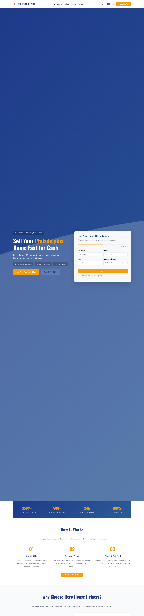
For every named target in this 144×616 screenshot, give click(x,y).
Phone (105, 250)
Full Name (81, 250)
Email (79, 259)
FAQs (81, 4)
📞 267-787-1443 (108, 4)
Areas (74, 4)
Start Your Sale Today (72, 575)
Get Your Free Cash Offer (26, 272)
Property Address (109, 259)
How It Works (58, 4)
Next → (102, 271)
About (67, 4)
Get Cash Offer (123, 4)
